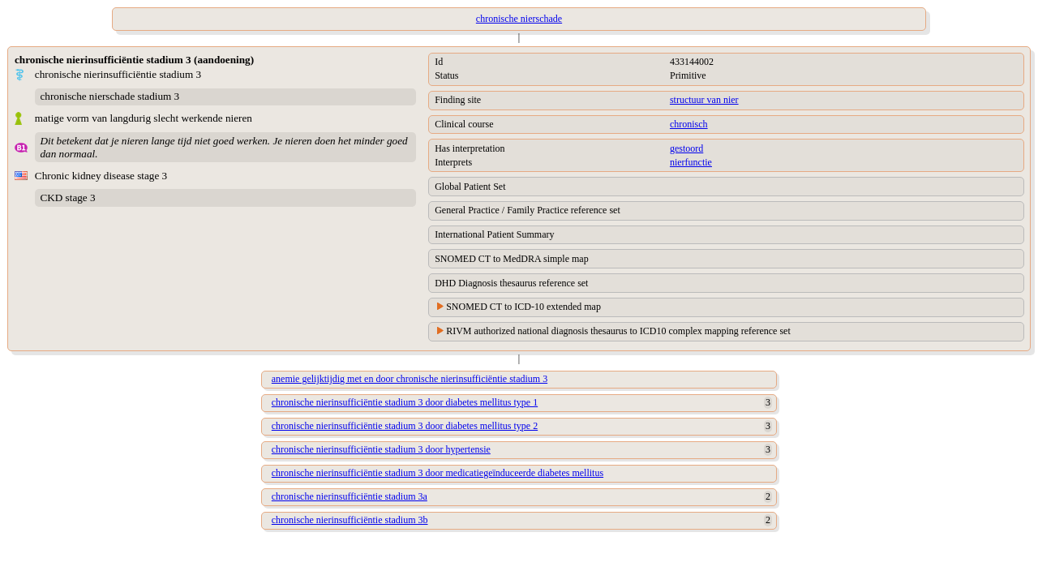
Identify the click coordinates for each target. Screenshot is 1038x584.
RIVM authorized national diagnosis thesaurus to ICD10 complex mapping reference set (618, 331)
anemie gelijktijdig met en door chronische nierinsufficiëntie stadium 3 (409, 378)
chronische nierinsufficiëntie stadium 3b (350, 520)
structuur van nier (704, 99)
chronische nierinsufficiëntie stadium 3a (349, 496)
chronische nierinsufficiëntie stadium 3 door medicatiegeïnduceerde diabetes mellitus (437, 473)
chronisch (689, 124)
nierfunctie (691, 162)
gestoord (686, 148)
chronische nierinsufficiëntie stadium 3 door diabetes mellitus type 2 (405, 426)
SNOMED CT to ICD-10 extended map (523, 306)
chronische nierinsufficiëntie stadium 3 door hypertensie (381, 449)
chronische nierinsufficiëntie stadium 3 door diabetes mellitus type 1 (405, 402)
